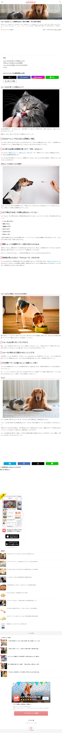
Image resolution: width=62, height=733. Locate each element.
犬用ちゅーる (22, 152)
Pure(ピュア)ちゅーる (52, 261)
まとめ (5, 67)
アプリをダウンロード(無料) (31, 713)
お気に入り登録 (57, 29)
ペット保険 (35, 722)
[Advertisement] (31, 42)
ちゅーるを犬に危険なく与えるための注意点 (15, 65)
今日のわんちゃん (28, 722)
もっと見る (31, 633)
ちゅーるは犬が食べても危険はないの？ (14, 61)
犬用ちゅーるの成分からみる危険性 (13, 63)
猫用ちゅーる (12, 152)
